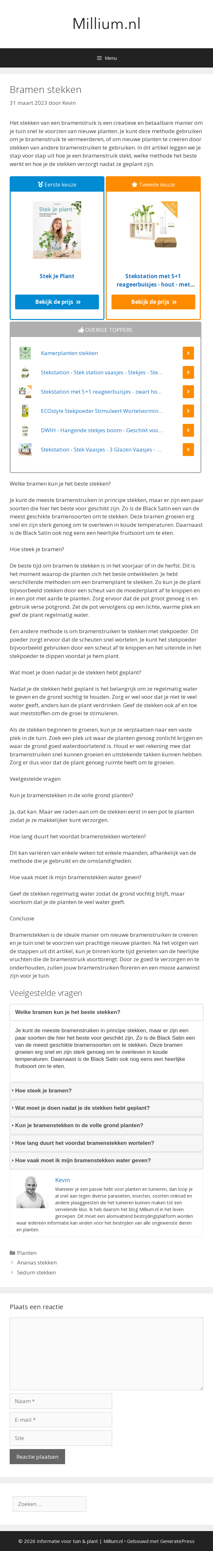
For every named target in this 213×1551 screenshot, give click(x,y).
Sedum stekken (36, 1272)
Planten (26, 1252)
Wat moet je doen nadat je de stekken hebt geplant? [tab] (80, 1108)
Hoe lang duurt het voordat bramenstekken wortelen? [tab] (82, 1143)
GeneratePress (177, 1541)
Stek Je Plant (57, 276)
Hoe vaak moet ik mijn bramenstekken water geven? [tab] (80, 1160)
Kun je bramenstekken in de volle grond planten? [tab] (76, 1125)
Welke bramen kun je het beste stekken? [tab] (65, 1012)
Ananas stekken (37, 1262)
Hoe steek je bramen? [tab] (41, 1091)
